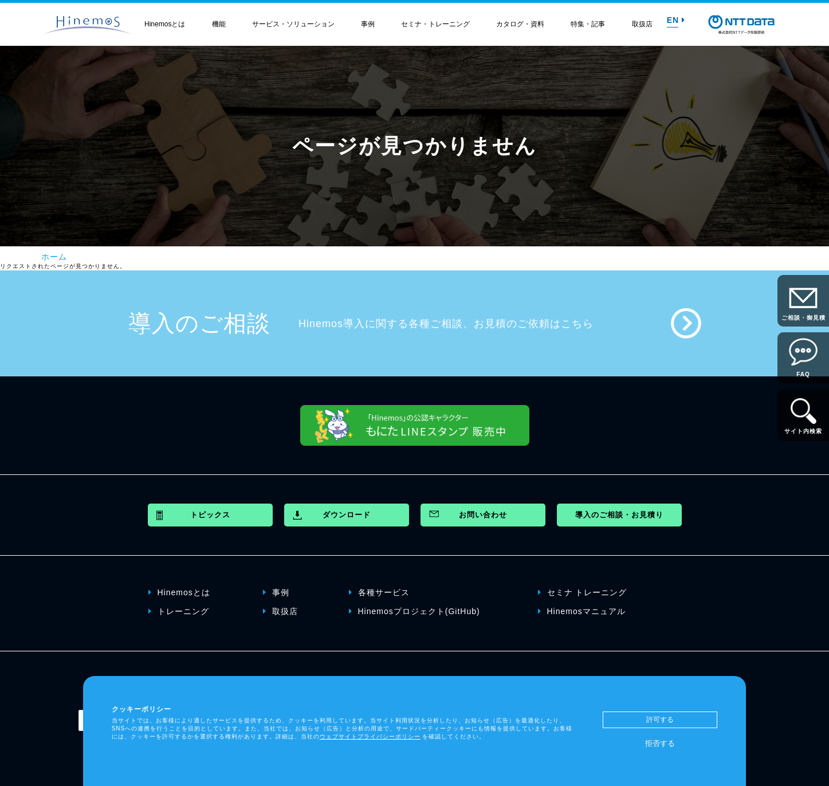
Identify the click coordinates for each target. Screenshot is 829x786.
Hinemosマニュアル (582, 611)
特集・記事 (588, 24)
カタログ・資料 (520, 24)
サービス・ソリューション (293, 24)
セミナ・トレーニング (435, 24)
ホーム (54, 256)
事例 (368, 24)
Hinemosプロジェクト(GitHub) (414, 611)
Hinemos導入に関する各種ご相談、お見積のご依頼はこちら (446, 323)
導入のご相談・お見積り (619, 514)
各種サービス (379, 592)
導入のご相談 (199, 323)
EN (676, 20)
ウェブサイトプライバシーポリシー (370, 736)
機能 (219, 24)
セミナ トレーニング (582, 592)
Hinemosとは (164, 24)
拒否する (660, 743)
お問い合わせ (483, 514)
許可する (660, 720)
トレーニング (178, 611)
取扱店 (642, 24)
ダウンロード (347, 514)
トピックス (210, 514)
